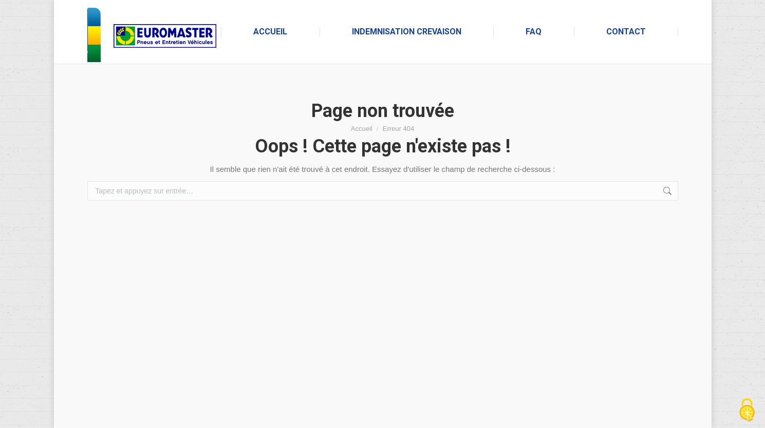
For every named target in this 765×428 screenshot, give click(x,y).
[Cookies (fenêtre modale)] (747, 410)
